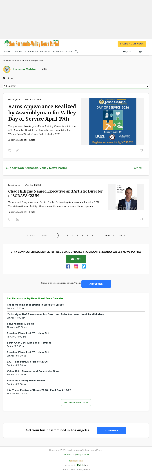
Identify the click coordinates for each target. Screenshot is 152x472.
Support (139, 168)
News (7, 51)
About (69, 51)
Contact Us (69, 454)
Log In (140, 51)
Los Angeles (14, 99)
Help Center (82, 454)
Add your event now (76, 402)
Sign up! (76, 259)
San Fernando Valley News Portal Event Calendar (35, 298)
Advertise (58, 51)
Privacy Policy (83, 469)
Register (127, 51)
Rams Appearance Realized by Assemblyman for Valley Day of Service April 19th (42, 112)
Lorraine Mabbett (17, 139)
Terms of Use (69, 469)
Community (31, 51)
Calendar (18, 51)
